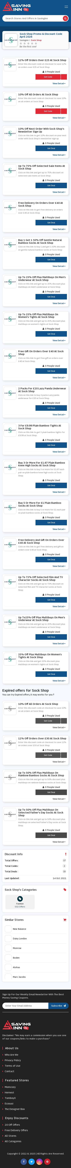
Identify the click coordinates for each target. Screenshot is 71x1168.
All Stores (9, 1135)
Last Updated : (12, 878)
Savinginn (24, 40)
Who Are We (10, 1054)
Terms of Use (11, 1065)
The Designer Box (13, 1109)
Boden (12, 958)
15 (64, 871)
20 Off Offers (11, 1124)
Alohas (12, 967)
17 (64, 860)
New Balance (15, 929)
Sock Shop (36, 40)
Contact (8, 1071)
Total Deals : (11, 871)
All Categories (11, 1141)
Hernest (8, 1092)
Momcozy (9, 1087)
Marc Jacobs (15, 977)
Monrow (13, 948)
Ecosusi (7, 1103)
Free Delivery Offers (15, 1130)
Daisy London (16, 938)
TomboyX (9, 1098)
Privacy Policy (11, 1060)
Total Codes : (12, 866)
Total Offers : (12, 860)
